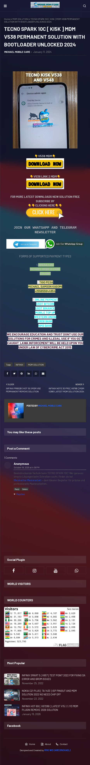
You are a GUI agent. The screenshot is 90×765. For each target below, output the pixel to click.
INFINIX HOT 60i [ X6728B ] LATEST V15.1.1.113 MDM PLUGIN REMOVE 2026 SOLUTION (50, 708)
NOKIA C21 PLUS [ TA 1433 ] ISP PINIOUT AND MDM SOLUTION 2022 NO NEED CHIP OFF (49, 692)
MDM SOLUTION (20, 19)
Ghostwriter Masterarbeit (27, 480)
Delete (24, 489)
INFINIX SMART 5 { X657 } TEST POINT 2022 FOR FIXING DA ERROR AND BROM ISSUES (53, 677)
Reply (17, 489)
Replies (20, 494)
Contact (62, 744)
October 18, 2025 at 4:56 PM (26, 467)
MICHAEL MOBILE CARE (17, 51)
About (46, 744)
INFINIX (19, 364)
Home (7, 19)
